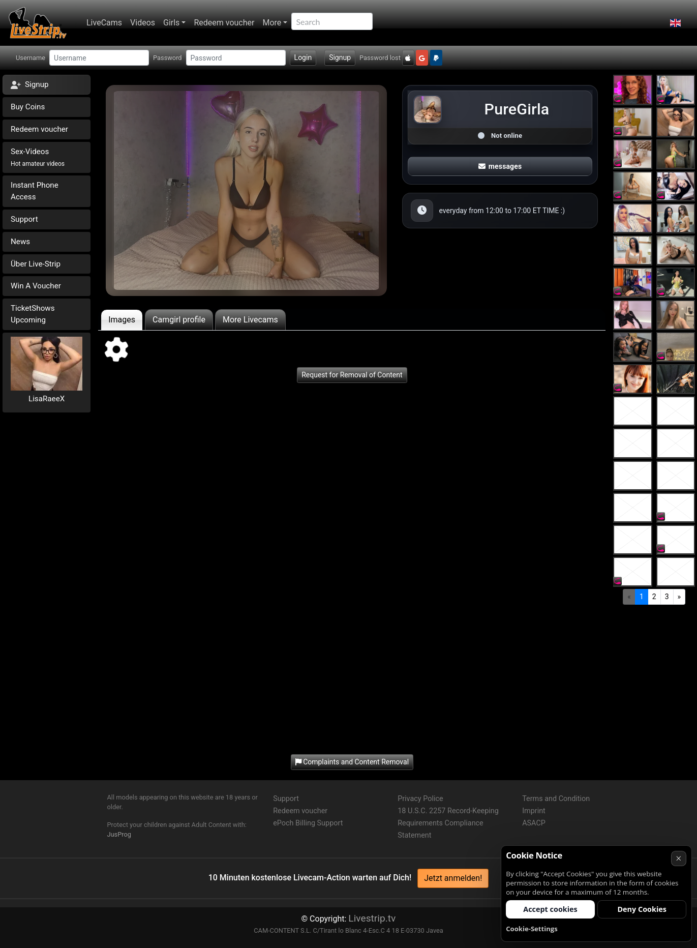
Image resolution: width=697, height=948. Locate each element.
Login (303, 57)
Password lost (380, 58)
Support (24, 219)
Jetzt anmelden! (453, 878)
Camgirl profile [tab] (179, 319)
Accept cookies (550, 909)
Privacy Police (420, 798)
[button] (675, 23)
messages (500, 166)
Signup (340, 57)
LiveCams (104, 22)
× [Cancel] (678, 858)
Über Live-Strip (35, 264)
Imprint (534, 811)
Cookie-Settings (532, 928)
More (271, 22)
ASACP (534, 823)
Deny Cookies (641, 909)
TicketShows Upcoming (33, 314)
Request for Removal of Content (351, 375)
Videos (142, 22)
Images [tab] (121, 319)
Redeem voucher (224, 22)
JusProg (119, 834)
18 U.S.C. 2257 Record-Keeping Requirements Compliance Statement (448, 823)
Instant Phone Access (34, 191)
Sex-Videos (38, 157)
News (20, 241)
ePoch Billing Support (308, 823)
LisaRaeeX (46, 398)
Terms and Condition (556, 798)
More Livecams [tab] (250, 319)
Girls (171, 22)
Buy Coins (28, 106)
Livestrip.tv (372, 918)
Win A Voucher (36, 285)
